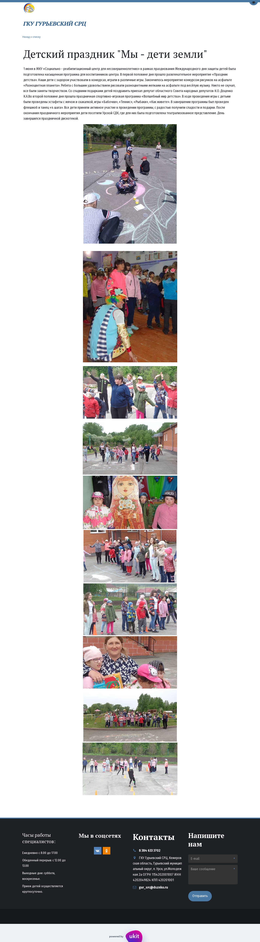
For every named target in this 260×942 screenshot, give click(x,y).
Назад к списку (31, 36)
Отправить (200, 896)
